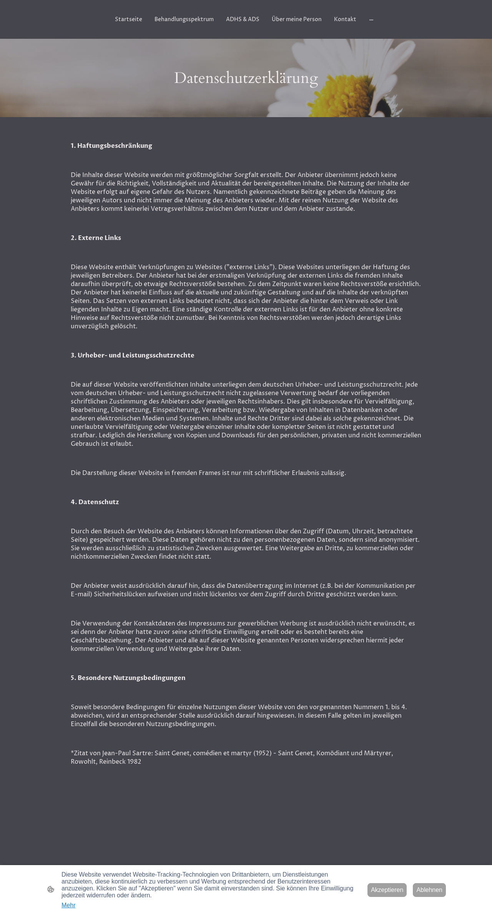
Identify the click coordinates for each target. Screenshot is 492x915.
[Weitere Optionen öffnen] (371, 19)
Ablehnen (429, 890)
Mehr (68, 905)
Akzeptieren (387, 890)
